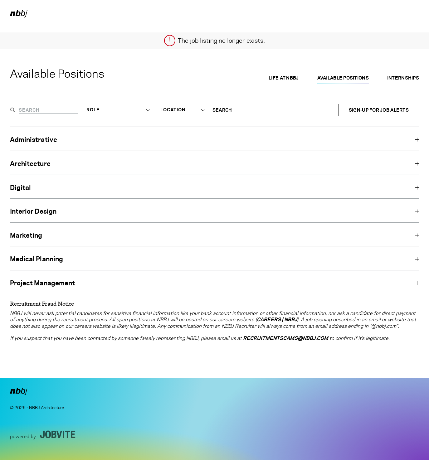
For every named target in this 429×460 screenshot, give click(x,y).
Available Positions (343, 78)
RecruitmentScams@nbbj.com (285, 338)
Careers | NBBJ (277, 319)
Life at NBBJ (284, 78)
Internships (403, 78)
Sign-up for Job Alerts (379, 110)
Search (222, 110)
